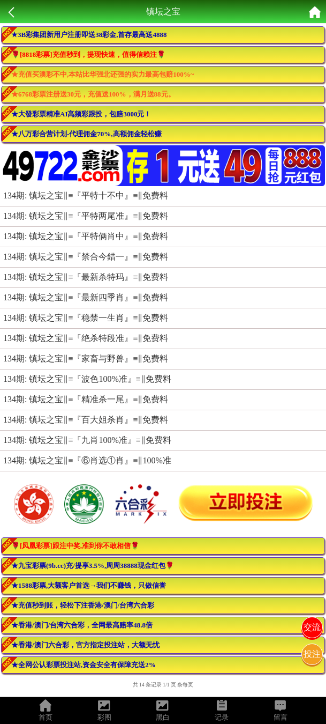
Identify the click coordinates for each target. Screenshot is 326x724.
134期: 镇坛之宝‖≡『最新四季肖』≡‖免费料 (86, 297)
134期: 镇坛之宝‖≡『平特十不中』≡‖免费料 (86, 195)
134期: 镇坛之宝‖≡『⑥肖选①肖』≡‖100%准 (87, 460)
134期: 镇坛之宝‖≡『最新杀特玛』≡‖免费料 (86, 277)
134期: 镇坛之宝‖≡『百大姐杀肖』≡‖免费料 (86, 419)
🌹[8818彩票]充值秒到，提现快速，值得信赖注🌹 (88, 54)
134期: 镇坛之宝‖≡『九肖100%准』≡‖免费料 (87, 440)
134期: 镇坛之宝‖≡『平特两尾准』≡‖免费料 (86, 215)
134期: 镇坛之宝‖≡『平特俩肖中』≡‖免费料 (86, 236)
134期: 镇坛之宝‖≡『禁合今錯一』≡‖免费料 (86, 256)
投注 (312, 654)
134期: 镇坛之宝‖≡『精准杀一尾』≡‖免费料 (86, 399)
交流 (312, 627)
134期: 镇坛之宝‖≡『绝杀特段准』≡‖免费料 (86, 338)
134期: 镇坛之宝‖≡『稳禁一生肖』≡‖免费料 (86, 317)
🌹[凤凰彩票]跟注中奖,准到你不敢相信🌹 (75, 546)
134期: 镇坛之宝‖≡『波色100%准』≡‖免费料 (87, 378)
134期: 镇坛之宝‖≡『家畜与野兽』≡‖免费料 (86, 358)
